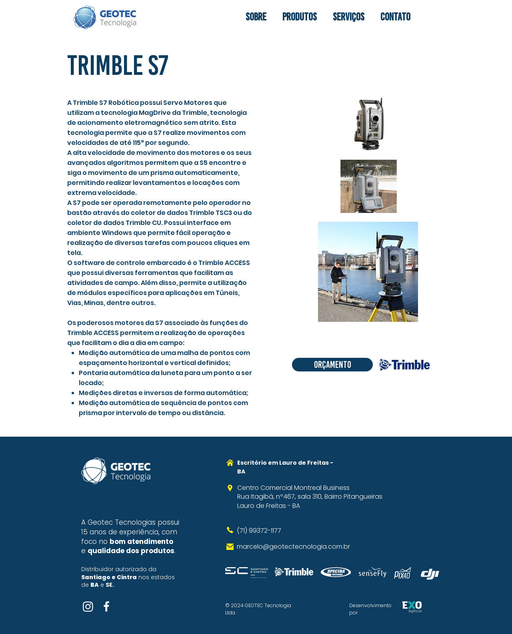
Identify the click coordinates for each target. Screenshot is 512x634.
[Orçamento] (332, 364)
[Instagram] (88, 606)
